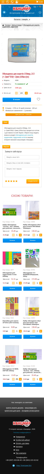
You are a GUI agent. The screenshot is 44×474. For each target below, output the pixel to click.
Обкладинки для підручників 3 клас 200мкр (10, 274)
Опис (5, 122)
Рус (35, 6)
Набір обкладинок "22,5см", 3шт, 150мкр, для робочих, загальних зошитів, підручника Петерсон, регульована (12, 226)
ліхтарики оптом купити (30, 411)
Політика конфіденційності (22, 432)
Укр (40, 6)
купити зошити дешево (14, 408)
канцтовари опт (30, 408)
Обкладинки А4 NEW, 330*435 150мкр (11, 370)
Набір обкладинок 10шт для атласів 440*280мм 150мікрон (32, 226)
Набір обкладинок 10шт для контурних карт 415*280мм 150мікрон (32, 322)
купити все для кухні (12, 411)
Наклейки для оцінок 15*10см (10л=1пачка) (11, 321)
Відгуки (6, 146)
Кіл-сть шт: (7, 93)
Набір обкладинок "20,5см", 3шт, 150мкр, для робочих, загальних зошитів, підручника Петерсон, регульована (32, 370)
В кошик (16, 99)
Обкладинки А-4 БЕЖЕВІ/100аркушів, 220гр (30, 274)
